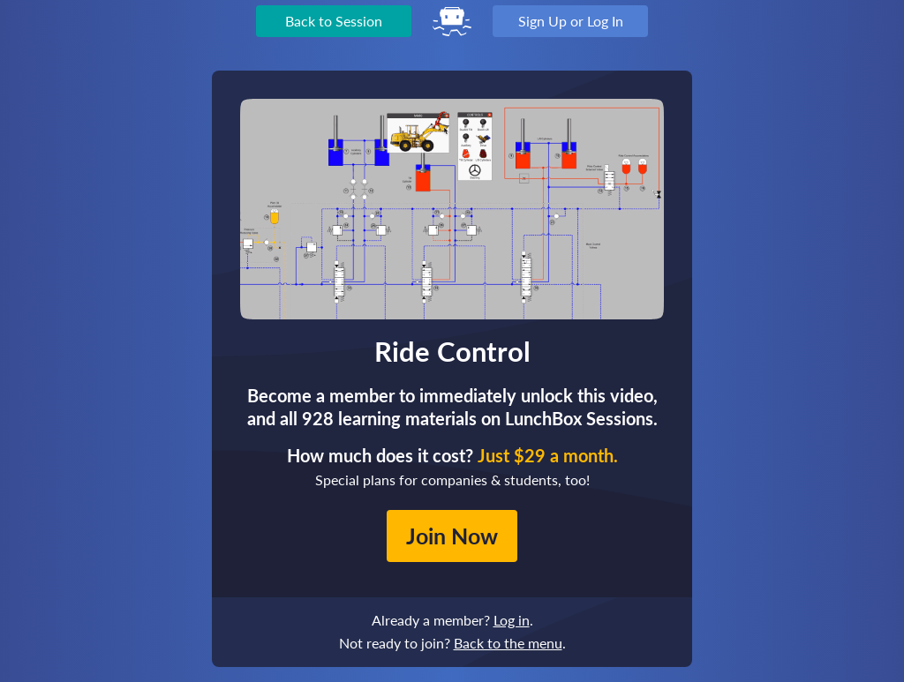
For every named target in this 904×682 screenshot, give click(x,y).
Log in (511, 619)
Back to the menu (508, 642)
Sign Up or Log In (570, 20)
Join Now (452, 535)
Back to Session (333, 20)
